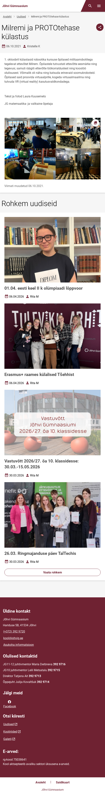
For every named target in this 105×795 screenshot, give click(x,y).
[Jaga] (100, 27)
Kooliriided (10, 731)
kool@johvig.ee (13, 638)
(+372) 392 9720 (14, 631)
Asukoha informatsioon (18, 644)
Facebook (9, 703)
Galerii (7, 739)
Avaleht (7, 16)
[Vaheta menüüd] (99, 6)
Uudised (21, 16)
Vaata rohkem (52, 572)
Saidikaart (63, 782)
